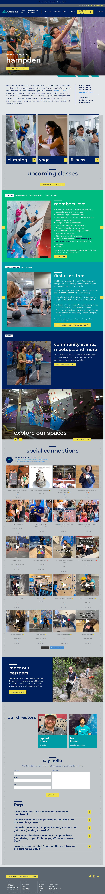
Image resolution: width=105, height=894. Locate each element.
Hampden (100, 11)
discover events (63, 364)
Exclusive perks (63, 241)
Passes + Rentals (35, 195)
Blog (23, 886)
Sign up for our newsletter (21, 877)
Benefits (9, 195)
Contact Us (42, 882)
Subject (17, 771)
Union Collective (60, 91)
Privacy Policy (54, 884)
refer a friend (26, 267)
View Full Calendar (51, 185)
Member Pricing (21, 195)
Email (16, 785)
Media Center (41, 891)
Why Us (9, 882)
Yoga (65, 11)
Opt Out (52, 886)
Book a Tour (81, 439)
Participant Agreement (95, 5)
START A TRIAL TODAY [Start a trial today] (82, 12)
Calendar (47, 11)
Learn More (17, 692)
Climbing (57, 11)
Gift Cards (52, 882)
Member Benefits (12, 888)
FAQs (40, 886)
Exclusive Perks (51, 195)
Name (16, 778)
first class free (12, 267)
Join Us (59, 256)
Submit (51, 795)
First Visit (23, 11)
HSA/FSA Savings (54, 892)
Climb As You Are (12, 890)
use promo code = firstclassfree (71, 325)
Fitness (72, 11)
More (62, 2)
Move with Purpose (10, 885)
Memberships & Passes (33, 11)
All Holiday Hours (86, 92)
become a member (16, 68)
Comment (55, 771)
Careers (41, 884)
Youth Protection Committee (55, 889)
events (9, 335)
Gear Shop (42, 888)
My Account (83, 5)
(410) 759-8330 (84, 102)
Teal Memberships (13, 892)
